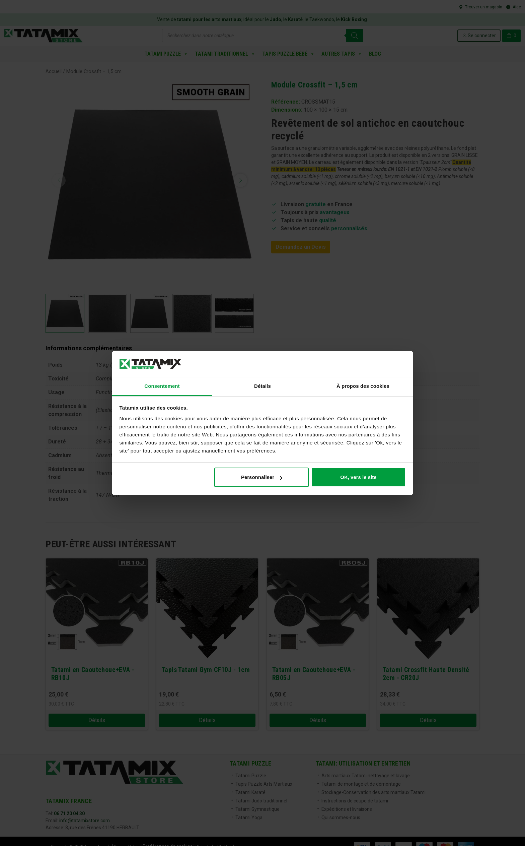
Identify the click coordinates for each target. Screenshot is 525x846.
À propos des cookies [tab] (362, 386)
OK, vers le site (358, 477)
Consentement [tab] (161, 386)
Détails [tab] (262, 386)
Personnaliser (261, 477)
